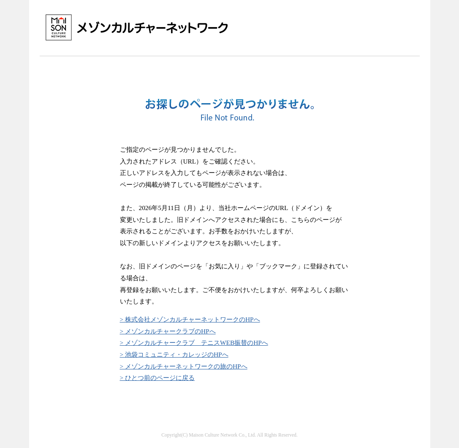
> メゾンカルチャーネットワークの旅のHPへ (183, 366)
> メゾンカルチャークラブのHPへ (168, 331)
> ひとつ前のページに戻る (157, 377)
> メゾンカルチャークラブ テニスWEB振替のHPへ (194, 342)
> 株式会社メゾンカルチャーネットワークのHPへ (190, 319)
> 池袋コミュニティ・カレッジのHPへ (174, 354)
